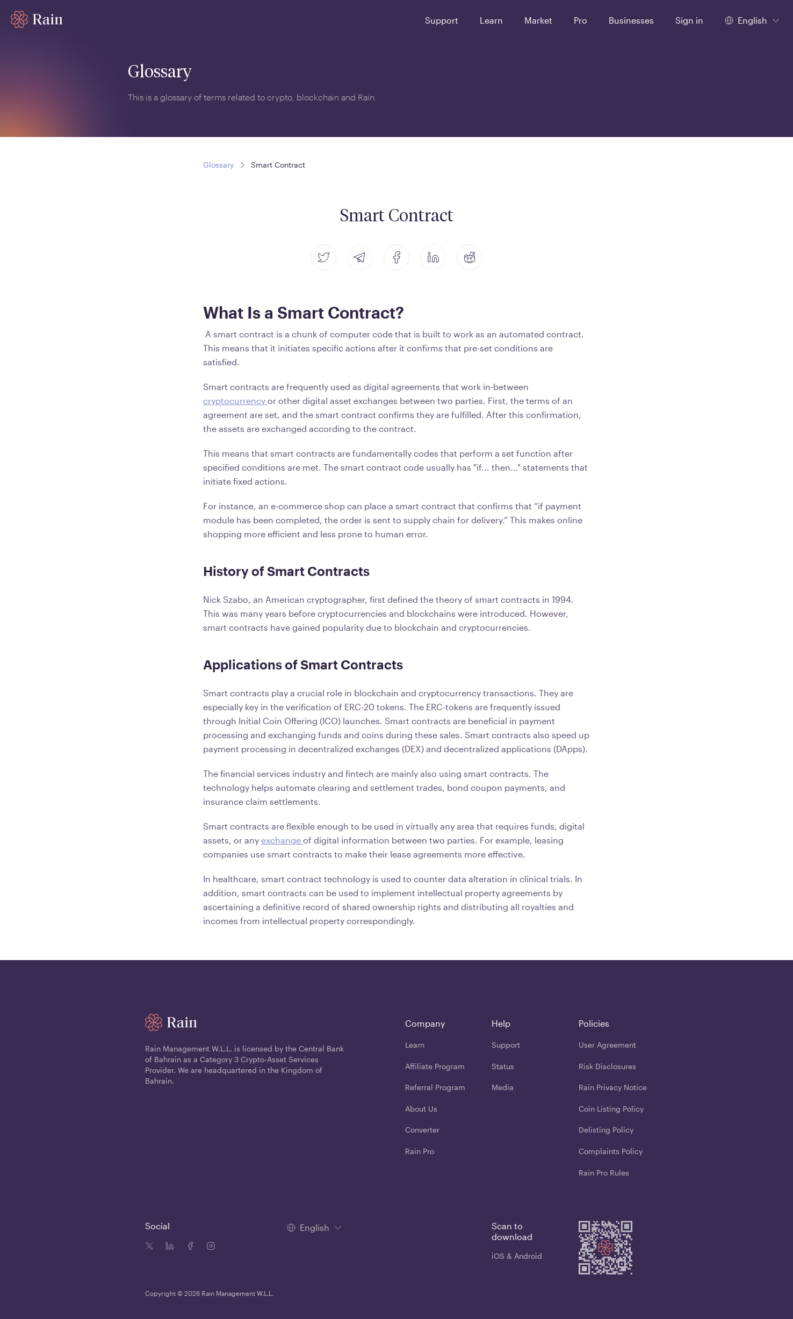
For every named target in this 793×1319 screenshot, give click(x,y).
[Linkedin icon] (167, 1247)
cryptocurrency (235, 400)
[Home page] (37, 19)
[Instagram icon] (208, 1247)
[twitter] (323, 257)
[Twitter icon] (149, 1247)
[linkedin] (433, 257)
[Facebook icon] (188, 1247)
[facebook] (396, 257)
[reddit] (469, 257)
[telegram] (360, 257)
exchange (282, 840)
